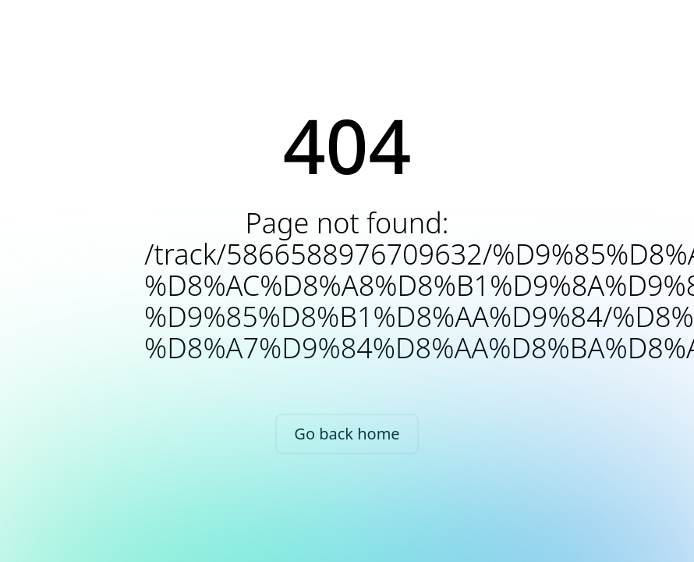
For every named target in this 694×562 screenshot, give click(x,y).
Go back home (346, 433)
